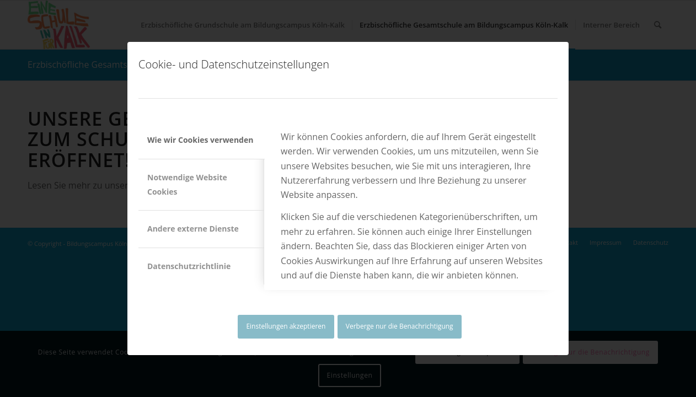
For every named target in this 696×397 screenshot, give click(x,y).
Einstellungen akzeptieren (285, 326)
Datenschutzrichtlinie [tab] (189, 266)
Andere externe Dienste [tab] (193, 228)
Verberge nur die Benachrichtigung (399, 326)
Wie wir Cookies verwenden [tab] (200, 140)
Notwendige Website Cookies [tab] (187, 184)
